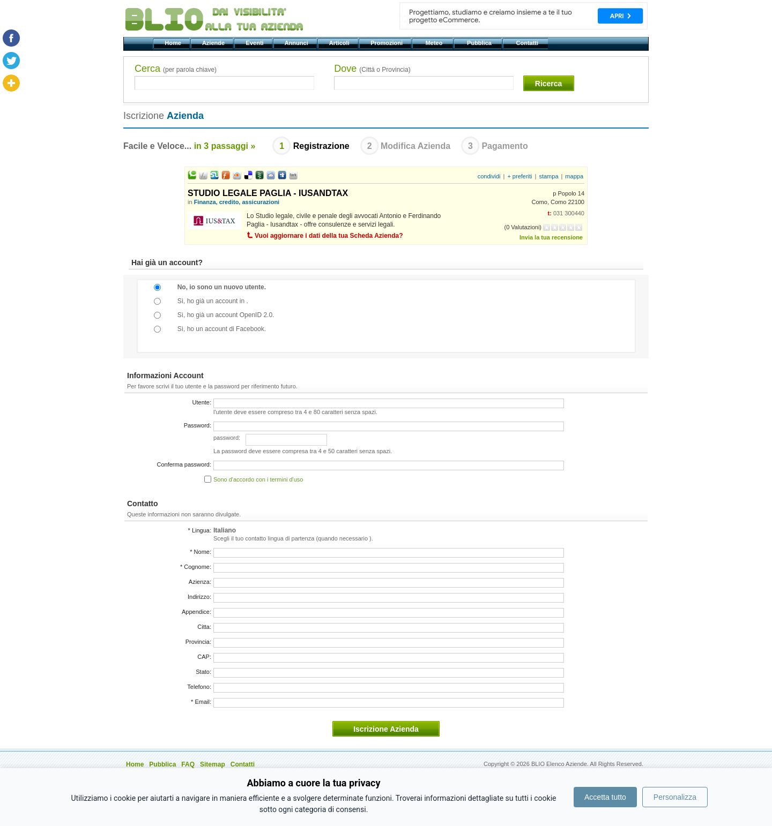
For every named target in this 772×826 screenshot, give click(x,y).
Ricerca (548, 83)
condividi (489, 176)
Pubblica (480, 43)
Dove (372, 68)
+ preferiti (519, 176)
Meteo (434, 43)
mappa (574, 176)
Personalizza (675, 797)
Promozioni (387, 43)
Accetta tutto (605, 797)
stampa (548, 176)
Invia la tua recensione (551, 237)
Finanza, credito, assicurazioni (237, 202)
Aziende (214, 43)
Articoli (340, 43)
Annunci (297, 43)
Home (173, 43)
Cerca (176, 68)
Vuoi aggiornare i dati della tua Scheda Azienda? (329, 235)
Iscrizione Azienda (386, 729)
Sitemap (212, 764)
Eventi (255, 43)
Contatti (528, 43)
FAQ (188, 764)
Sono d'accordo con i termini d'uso (258, 479)
